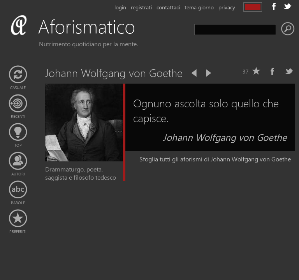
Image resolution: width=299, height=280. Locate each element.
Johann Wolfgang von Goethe (225, 137)
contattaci (168, 7)
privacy (226, 7)
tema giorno (199, 7)
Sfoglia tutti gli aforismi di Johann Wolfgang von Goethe (215, 159)
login (120, 7)
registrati (141, 7)
